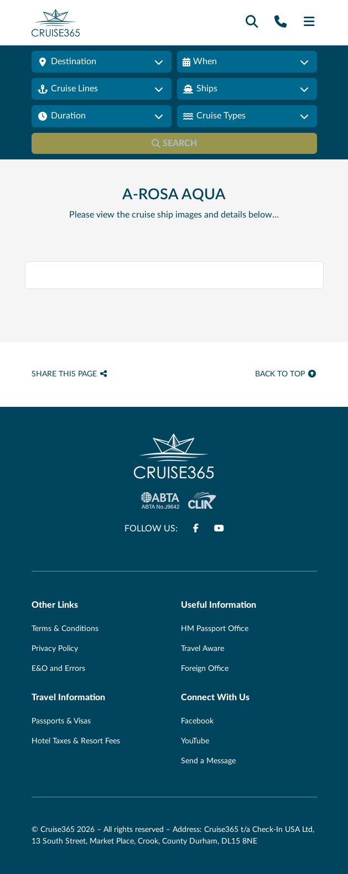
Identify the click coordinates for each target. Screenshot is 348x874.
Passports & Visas (61, 721)
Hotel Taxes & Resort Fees (76, 741)
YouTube (195, 741)
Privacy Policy (55, 649)
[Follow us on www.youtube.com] (219, 528)
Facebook (197, 721)
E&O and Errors (58, 669)
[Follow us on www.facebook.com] (196, 528)
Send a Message (208, 761)
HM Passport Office (214, 629)
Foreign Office (204, 669)
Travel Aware (202, 649)
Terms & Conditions (65, 629)
